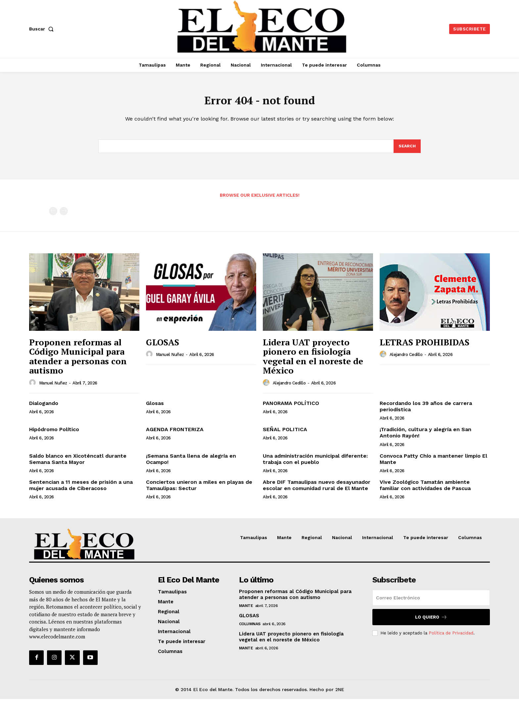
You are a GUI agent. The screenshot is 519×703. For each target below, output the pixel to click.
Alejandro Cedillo (289, 386)
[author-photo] (33, 386)
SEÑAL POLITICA (285, 433)
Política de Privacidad (451, 636)
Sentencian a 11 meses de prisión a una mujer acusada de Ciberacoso (81, 489)
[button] (42, 29)
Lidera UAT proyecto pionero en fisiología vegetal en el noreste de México (313, 360)
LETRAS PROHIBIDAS (424, 346)
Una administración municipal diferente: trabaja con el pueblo (315, 463)
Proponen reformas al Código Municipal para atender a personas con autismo (78, 360)
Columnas (249, 628)
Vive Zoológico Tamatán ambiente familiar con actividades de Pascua (425, 489)
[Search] (407, 150)
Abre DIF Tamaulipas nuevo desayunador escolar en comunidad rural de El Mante (316, 489)
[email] (431, 602)
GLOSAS (162, 346)
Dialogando (43, 407)
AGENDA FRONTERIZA (175, 433)
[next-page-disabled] (64, 215)
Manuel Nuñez (53, 386)
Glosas (155, 407)
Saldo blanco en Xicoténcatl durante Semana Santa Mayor (77, 463)
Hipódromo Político (54, 433)
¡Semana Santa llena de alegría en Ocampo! (191, 463)
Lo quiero (431, 621)
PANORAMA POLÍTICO (291, 407)
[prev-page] (53, 215)
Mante (246, 609)
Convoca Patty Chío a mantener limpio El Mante (433, 463)
